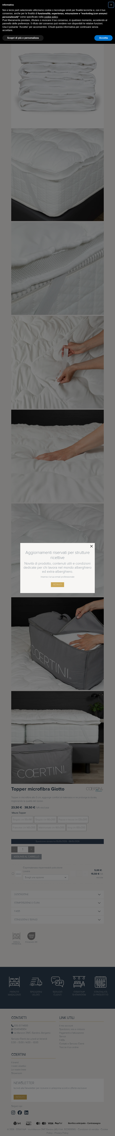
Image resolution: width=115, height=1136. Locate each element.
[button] (111, 4)
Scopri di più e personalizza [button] (23, 38)
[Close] (91, 546)
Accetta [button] (103, 38)
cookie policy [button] (51, 17)
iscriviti (57, 584)
